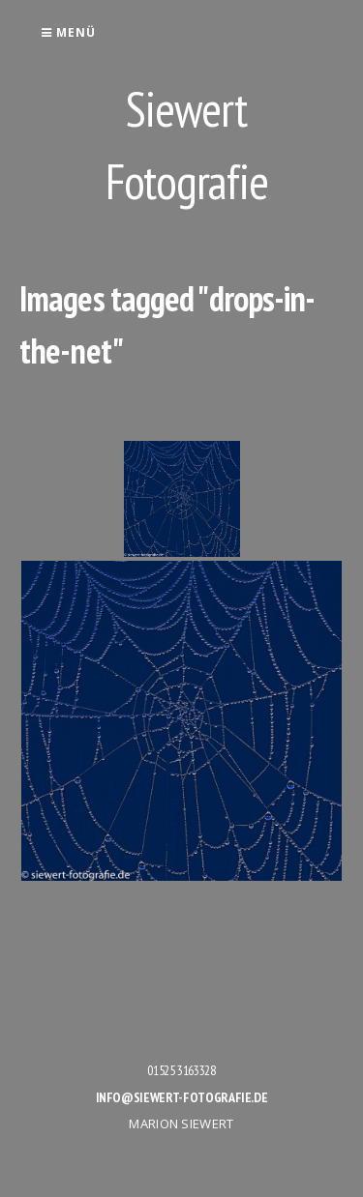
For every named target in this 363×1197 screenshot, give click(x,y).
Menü (68, 32)
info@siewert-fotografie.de (182, 1097)
